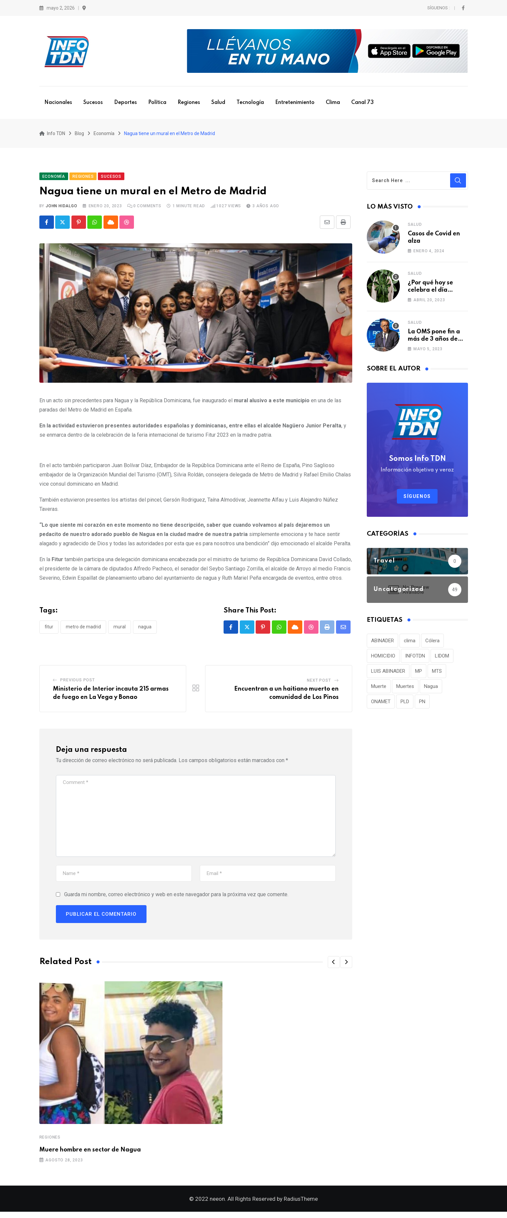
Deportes (125, 102)
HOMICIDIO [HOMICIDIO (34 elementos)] (383, 659)
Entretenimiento (295, 102)
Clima (333, 102)
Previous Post (77, 683)
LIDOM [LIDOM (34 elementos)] (442, 659)
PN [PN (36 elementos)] (422, 704)
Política (157, 102)
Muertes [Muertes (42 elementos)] (405, 689)
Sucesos (93, 102)
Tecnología (250, 102)
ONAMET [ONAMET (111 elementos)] (381, 704)
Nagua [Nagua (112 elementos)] (431, 689)
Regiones (189, 102)
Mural (119, 629)
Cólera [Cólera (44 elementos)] (432, 644)
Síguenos (417, 499)
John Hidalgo (61, 209)
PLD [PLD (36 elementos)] (405, 704)
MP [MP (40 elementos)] (418, 674)
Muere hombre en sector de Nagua (90, 1153)
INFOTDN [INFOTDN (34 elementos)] (415, 659)
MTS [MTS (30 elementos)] (437, 674)
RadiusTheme (301, 1205)
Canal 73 (362, 102)
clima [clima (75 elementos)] (409, 644)
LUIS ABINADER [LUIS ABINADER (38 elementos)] (388, 674)
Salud (218, 102)
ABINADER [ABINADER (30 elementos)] (382, 644)
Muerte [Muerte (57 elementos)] (378, 689)
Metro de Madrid (83, 629)
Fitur (49, 629)
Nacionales (58, 102)
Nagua (144, 629)
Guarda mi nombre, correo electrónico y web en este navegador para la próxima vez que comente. (176, 898)
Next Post (319, 683)
